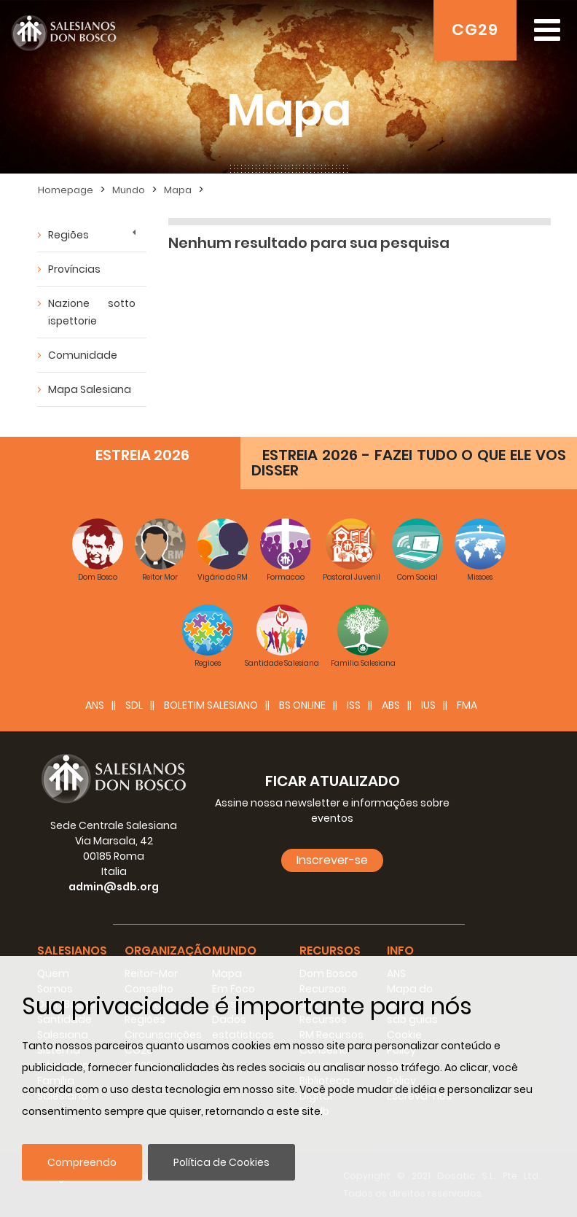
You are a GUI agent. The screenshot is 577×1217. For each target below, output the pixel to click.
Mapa (178, 190)
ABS (391, 705)
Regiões (68, 235)
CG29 (475, 29)
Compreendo (82, 1162)
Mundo (128, 190)
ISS (354, 705)
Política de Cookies (221, 1162)
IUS (428, 705)
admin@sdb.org (113, 886)
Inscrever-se (332, 860)
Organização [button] (168, 950)
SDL (134, 705)
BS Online (302, 705)
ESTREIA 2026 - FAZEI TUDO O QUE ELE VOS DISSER (408, 463)
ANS (94, 705)
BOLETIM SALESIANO (211, 705)
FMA (467, 705)
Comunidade (82, 355)
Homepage (65, 190)
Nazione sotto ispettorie (92, 312)
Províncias (74, 269)
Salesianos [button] (72, 950)
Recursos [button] (330, 950)
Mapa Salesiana (89, 389)
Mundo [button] (234, 950)
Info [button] (400, 950)
